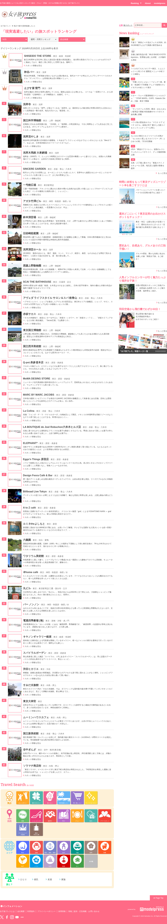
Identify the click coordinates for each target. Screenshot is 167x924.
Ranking (136, 3)
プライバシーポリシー (46, 911)
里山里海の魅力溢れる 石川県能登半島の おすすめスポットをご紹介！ (148, 316)
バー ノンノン (31, 604)
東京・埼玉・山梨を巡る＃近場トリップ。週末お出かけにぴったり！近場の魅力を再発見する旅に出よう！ (150, 224)
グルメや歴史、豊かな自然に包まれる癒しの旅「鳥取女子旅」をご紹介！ (150, 256)
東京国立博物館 (32, 330)
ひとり (23, 879)
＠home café (30, 572)
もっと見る (162, 173)
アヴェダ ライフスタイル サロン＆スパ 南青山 (50, 297)
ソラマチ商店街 (32, 765)
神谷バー (29, 72)
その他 (91, 861)
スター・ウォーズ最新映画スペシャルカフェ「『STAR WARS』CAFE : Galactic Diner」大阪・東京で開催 (148, 98)
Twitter (2, 917)
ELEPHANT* (30, 443)
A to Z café (29, 507)
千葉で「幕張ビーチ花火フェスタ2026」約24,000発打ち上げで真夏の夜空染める (148, 43)
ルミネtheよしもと (34, 523)
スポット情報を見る (33, 66)
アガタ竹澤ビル (32, 201)
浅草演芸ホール (32, 249)
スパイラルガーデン (34, 652)
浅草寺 (27, 104)
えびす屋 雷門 (32, 88)
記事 (121, 25)
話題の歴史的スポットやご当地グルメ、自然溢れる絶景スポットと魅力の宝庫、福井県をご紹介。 (150, 288)
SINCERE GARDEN (34, 168)
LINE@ (22, 917)
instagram (12, 917)
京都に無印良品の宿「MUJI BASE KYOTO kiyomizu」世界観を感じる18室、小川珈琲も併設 (148, 57)
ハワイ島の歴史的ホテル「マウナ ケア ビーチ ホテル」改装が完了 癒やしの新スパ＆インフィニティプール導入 (148, 125)
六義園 (27, 539)
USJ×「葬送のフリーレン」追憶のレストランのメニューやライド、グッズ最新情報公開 (148, 152)
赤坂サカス (29, 314)
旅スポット (128, 25)
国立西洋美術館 (32, 346)
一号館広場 (29, 185)
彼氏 (36, 879)
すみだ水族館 (31, 685)
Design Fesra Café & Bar (38, 475)
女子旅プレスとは (7, 911)
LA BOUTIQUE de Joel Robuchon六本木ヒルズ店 (52, 427)
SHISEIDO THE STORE (37, 55)
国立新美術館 (31, 733)
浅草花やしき (31, 136)
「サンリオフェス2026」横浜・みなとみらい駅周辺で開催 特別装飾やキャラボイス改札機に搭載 (148, 112)
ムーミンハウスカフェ (36, 717)
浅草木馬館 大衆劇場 (35, 152)
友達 (50, 879)
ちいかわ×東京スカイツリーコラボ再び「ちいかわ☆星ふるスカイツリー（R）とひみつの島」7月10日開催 (148, 138)
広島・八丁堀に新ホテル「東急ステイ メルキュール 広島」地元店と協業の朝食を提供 (147, 165)
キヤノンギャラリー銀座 (37, 636)
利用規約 (31, 911)
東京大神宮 (29, 701)
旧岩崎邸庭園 (31, 233)
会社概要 (21, 911)
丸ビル (27, 588)
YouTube (17, 917)
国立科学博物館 (32, 120)
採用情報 (62, 911)
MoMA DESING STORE (36, 378)
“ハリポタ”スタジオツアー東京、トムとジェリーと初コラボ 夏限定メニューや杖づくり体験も (148, 71)
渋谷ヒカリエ (31, 669)
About (148, 3)
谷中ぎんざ (29, 749)
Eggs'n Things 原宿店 (36, 459)
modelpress (159, 3)
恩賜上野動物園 (32, 265)
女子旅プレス (6, 26)
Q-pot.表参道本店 (33, 362)
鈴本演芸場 (29, 217)
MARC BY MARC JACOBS (38, 394)
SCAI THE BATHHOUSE (37, 281)
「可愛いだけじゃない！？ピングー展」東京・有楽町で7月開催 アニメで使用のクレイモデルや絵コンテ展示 (148, 85)
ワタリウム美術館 (33, 556)
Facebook (7, 917)
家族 (63, 879)
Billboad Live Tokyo (35, 491)
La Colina (28, 410)
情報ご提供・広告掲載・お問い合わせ (83, 911)
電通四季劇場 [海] (33, 620)
